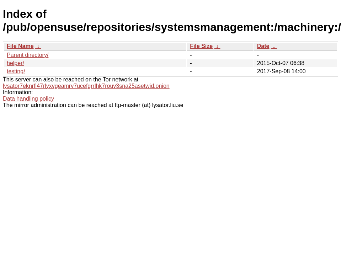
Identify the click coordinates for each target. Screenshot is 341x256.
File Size (201, 46)
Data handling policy (28, 99)
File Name (20, 46)
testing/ (16, 71)
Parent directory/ (27, 55)
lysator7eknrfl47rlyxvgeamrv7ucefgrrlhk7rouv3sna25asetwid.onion (86, 86)
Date (263, 46)
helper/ (15, 63)
